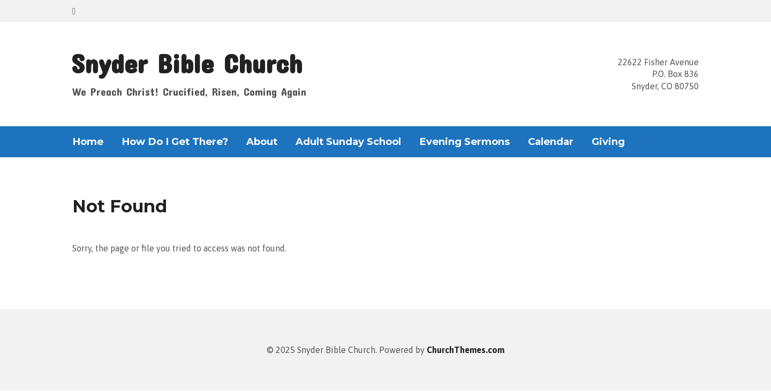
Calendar (550, 142)
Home (87, 142)
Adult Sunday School (348, 142)
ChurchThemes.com (465, 350)
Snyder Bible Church (186, 63)
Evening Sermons (464, 142)
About (261, 142)
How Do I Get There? (175, 142)
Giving (608, 142)
